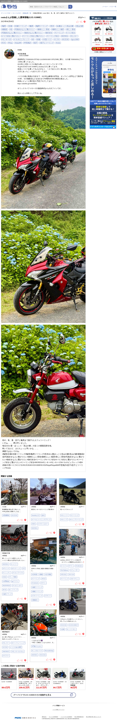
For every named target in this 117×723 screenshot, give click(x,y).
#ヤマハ (70, 566)
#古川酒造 (48, 574)
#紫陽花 (4, 29)
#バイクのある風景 (15, 647)
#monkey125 (35, 515)
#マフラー (6, 655)
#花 (11, 29)
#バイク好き (70, 33)
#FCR (4, 590)
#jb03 (43, 515)
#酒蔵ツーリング (37, 591)
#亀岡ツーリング (42, 26)
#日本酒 (34, 574)
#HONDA (64, 36)
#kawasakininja (49, 650)
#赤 (32, 39)
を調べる (103, 49)
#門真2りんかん (37, 646)
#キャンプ (64, 519)
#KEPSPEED (6, 585)
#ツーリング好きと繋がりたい (33, 36)
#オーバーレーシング (18, 643)
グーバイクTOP (5, 13)
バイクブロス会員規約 (66, 716)
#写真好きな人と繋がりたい (25, 29)
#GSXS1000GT (73, 625)
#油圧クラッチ (7, 594)
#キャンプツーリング (76, 519)
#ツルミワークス (18, 573)
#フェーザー (74, 570)
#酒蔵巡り (35, 600)
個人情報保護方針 (79, 716)
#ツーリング (59, 33)
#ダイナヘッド (16, 568)
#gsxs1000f (75, 39)
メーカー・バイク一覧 (109, 6)
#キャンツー (65, 515)
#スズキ (57, 39)
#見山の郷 (79, 26)
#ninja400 (18, 43)
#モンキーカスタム (18, 651)
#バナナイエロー (43, 524)
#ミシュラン (6, 573)
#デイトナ (6, 568)
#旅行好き (48, 33)
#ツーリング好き (53, 36)
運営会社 (44, 716)
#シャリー (14, 564)
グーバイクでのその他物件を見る (32, 695)
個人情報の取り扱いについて (93, 716)
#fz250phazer (64, 570)
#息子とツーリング (47, 43)
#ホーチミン (75, 579)
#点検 (62, 629)
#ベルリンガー (17, 585)
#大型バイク (47, 39)
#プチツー (48, 596)
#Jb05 (33, 524)
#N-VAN (71, 574)
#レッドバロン (71, 629)
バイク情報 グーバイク (58, 709)
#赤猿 (38, 39)
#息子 (35, 43)
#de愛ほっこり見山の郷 (64, 26)
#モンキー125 (6, 39)
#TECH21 (64, 574)
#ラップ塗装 (13, 577)
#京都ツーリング (21, 26)
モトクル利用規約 (53, 716)
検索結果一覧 (27, 13)
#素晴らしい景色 (43, 29)
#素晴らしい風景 (58, 29)
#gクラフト (15, 581)
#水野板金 (6, 581)
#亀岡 (4, 26)
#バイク (63, 566)
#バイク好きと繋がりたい (11, 36)
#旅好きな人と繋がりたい (33, 33)
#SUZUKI (65, 39)
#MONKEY (6, 651)
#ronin (58, 43)
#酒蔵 (41, 574)
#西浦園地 (6, 515)
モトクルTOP (17, 13)
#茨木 (52, 26)
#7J (24, 568)
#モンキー (74, 36)
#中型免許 (27, 43)
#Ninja (10, 43)
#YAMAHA (79, 566)
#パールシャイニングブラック (41, 519)
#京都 (10, 26)
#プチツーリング (37, 596)
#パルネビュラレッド (21, 39)
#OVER (5, 647)
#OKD (5, 577)
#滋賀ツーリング (37, 587)
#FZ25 (44, 579)
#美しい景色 (70, 29)
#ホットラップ (13, 590)
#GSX (4, 43)
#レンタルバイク (37, 650)
